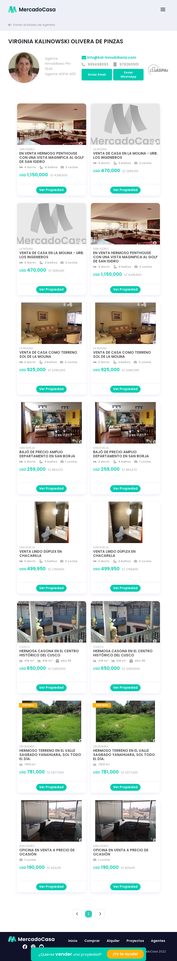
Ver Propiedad (51, 190)
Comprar (92, 940)
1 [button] (88, 914)
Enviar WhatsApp (128, 75)
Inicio (72, 940)
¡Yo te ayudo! (125, 954)
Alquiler (113, 940)
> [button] (100, 914)
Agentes (158, 940)
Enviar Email (97, 74)
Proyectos (135, 940)
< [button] (77, 914)
